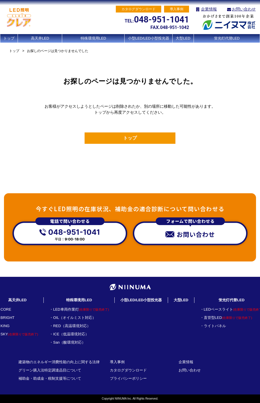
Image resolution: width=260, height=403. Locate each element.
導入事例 (117, 362)
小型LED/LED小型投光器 (148, 38)
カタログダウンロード (128, 370)
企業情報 (209, 9)
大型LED (183, 38)
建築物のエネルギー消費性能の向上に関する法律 (59, 362)
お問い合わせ (244, 9)
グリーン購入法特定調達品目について (49, 370)
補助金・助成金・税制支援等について (49, 378)
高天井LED (40, 38)
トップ (8, 38)
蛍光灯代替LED (227, 38)
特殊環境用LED (93, 38)
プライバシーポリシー (128, 378)
